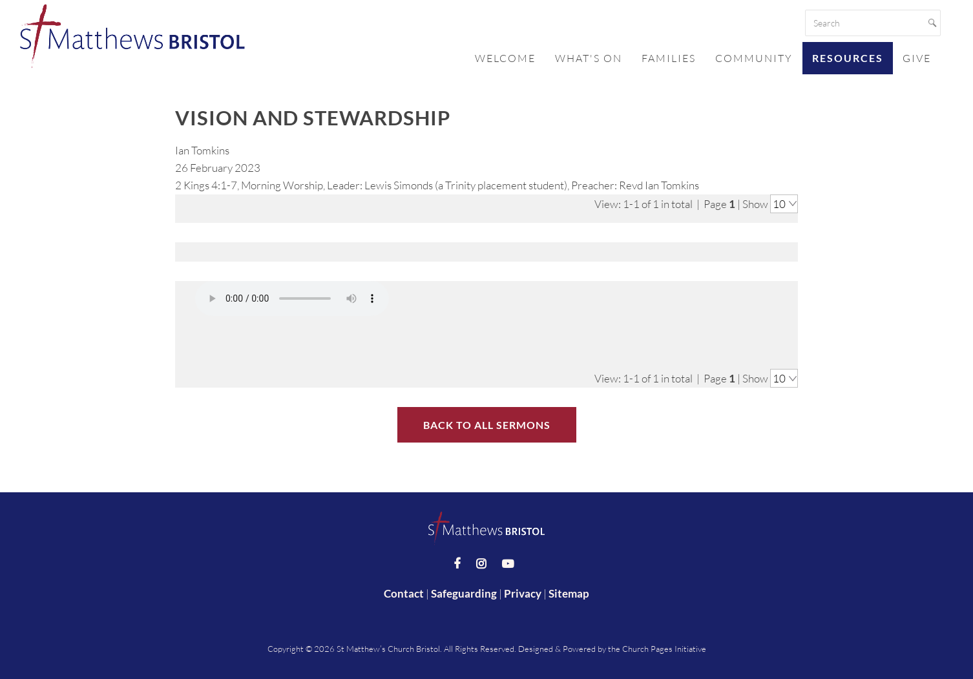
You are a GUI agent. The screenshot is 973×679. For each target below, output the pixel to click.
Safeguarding (464, 591)
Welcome (505, 58)
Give (917, 58)
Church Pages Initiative (664, 646)
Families (669, 58)
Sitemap (569, 591)
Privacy (522, 591)
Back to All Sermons (486, 422)
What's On (588, 58)
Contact (404, 591)
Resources (847, 58)
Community (754, 58)
